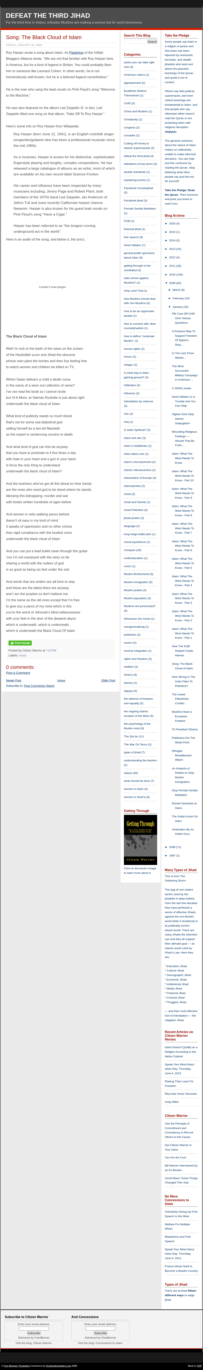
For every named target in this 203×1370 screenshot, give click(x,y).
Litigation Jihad (174, 1020)
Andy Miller (172, 1101)
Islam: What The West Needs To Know (183, 458)
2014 (172, 240)
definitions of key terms (138, 163)
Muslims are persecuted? (139, 606)
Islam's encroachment (137, 461)
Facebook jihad (133, 200)
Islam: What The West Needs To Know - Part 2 (183, 616)
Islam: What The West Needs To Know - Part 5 (183, 563)
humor (128, 356)
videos (128, 773)
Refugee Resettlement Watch (182, 755)
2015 (172, 232)
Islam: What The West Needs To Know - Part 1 (183, 633)
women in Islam (133, 788)
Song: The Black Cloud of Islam (44, 37)
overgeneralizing (134, 626)
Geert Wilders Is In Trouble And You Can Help (184, 401)
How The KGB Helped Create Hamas (182, 651)
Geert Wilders (132, 245)
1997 (172, 855)
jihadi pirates (132, 518)
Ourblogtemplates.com (58, 1366)
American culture (134, 74)
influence (129, 393)
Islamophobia (132, 485)
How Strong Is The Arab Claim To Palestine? (183, 681)
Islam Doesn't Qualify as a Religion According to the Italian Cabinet (181, 1052)
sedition (129, 666)
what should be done (137, 780)
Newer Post (13, 680)
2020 (172, 223)
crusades (129, 135)
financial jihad (132, 229)
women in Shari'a (135, 797)
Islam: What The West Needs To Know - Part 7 (183, 528)
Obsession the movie (137, 618)
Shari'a (128, 674)
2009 (172, 283)
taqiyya (128, 690)
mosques (129, 550)
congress (129, 127)
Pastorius (76, 52)
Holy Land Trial (133, 290)
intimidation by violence (138, 401)
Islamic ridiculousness (137, 470)
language (130, 526)
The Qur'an (131, 736)
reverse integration (135, 650)
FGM (127, 221)
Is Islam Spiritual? (135, 429)
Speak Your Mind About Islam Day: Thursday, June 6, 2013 (179, 1069)
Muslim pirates (133, 590)
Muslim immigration (136, 582)
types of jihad (132, 752)
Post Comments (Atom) (39, 685)
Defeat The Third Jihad (48, 15)
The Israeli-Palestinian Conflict (180, 699)
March (176, 289)
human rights (132, 348)
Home (61, 680)
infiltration (130, 385)
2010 (172, 274)
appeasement (132, 82)
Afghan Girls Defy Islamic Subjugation (183, 419)
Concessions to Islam (108, 1343)
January (177, 306)
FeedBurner (42, 1337)
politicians (130, 634)
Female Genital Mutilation (140, 208)
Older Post (108, 680)
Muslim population (135, 598)
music (23, 655)
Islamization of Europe (138, 477)
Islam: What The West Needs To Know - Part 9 (183, 493)
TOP (199, 1366)
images (128, 364)
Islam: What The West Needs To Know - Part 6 (183, 546)
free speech (131, 237)
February (178, 298)
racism (128, 642)
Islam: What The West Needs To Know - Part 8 (183, 511)
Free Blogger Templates (17, 1366)
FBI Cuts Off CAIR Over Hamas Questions (183, 318)
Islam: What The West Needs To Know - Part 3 (183, 598)
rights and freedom (135, 658)
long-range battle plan (137, 534)
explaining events (135, 180)
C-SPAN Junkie (181, 388)
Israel (127, 494)
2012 (172, 257)
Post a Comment (18, 672)
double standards (135, 172)
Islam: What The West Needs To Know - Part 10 (183, 476)
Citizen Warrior (42, 1343)
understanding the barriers (140, 760)
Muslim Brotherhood (136, 574)
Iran (126, 413)
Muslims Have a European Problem (182, 716)
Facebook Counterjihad (138, 188)
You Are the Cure (175, 1157)
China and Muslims (136, 111)
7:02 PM (51, 650)
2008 (172, 847)
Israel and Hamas (135, 502)
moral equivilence (135, 542)
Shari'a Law (172, 952)
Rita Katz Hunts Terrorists (181, 1093)
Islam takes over (134, 453)
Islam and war (133, 438)
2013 (172, 248)
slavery (128, 682)
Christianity (131, 119)
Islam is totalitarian (135, 445)
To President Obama (185, 729)
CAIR (127, 103)
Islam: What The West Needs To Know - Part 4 (183, 581)
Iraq (126, 421)
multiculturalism (133, 558)
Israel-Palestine (133, 509)
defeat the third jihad (136, 156)
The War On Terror (135, 744)
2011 (172, 265)
